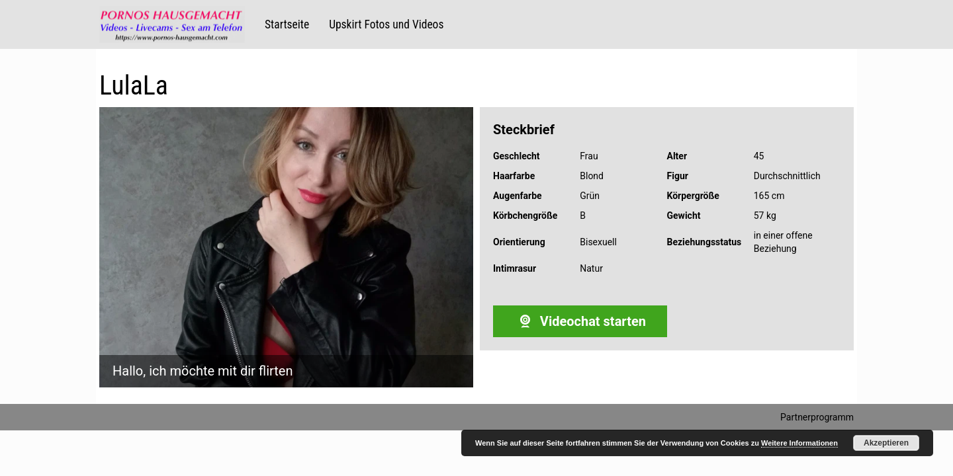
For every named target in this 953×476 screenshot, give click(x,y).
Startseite (287, 24)
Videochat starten (580, 321)
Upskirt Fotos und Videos (386, 24)
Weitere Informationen (799, 443)
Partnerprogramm (817, 417)
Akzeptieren (886, 443)
